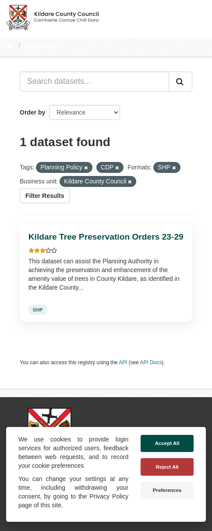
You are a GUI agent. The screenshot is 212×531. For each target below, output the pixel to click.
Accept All (167, 443)
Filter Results (44, 195)
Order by (32, 112)
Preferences (167, 490)
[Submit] (180, 82)
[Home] (10, 45)
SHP (38, 309)
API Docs (151, 362)
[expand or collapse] (198, 16)
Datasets (41, 45)
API (123, 362)
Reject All (167, 467)
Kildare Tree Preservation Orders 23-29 (106, 236)
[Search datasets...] (94, 82)
